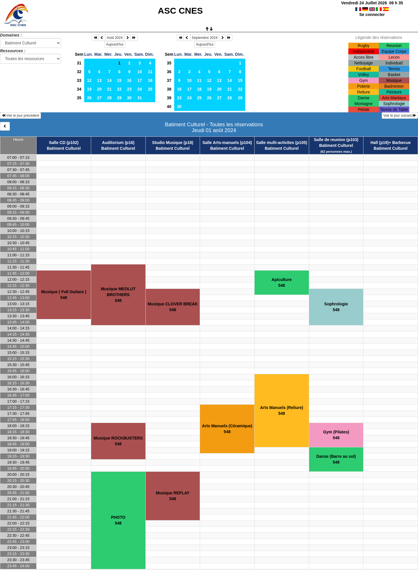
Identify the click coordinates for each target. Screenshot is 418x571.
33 (79, 80)
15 (119, 80)
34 (79, 89)
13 (99, 80)
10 (139, 71)
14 (109, 80)
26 (89, 98)
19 (89, 89)
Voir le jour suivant (399, 116)
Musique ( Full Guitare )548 (64, 294)
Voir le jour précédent (20, 116)
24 (139, 89)
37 (169, 80)
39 (169, 98)
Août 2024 (115, 38)
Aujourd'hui (114, 44)
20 (99, 89)
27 (99, 98)
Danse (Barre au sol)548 (336, 459)
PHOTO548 (118, 520)
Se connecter (372, 14)
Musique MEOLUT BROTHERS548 (118, 295)
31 (79, 63)
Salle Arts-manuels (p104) (227, 142)
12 (89, 80)
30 (129, 98)
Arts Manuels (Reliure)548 (281, 410)
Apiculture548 (282, 282)
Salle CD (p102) (64, 142)
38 (169, 89)
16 (129, 80)
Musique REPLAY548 (173, 496)
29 (119, 98)
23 (129, 89)
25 (150, 89)
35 (79, 98)
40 (169, 106)
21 (109, 89)
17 (139, 80)
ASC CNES (180, 10)
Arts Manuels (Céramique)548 (227, 429)
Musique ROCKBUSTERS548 (118, 441)
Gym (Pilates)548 (336, 435)
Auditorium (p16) (118, 142)
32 (79, 71)
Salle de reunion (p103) (336, 139)
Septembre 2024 (205, 38)
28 (109, 98)
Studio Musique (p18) (172, 142)
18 (150, 80)
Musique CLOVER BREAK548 (173, 307)
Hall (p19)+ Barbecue (390, 142)
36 (169, 71)
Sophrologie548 (336, 307)
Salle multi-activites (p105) (281, 142)
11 (150, 71)
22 (119, 89)
